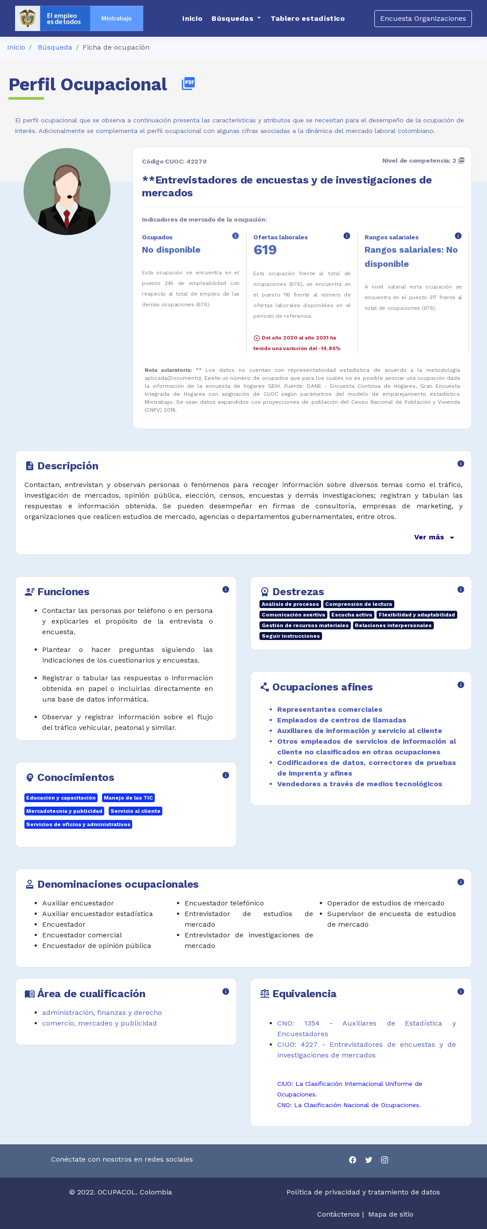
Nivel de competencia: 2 (423, 160)
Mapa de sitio (390, 1214)
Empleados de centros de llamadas (341, 720)
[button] (236, 18)
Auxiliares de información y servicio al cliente (359, 730)
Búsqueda (55, 47)
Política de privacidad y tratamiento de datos (364, 1192)
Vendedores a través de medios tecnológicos (359, 784)
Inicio (16, 47)
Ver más (435, 537)
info (236, 236)
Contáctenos (338, 1214)
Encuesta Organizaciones (423, 18)
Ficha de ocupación (115, 47)
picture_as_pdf (188, 83)
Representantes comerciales (329, 709)
